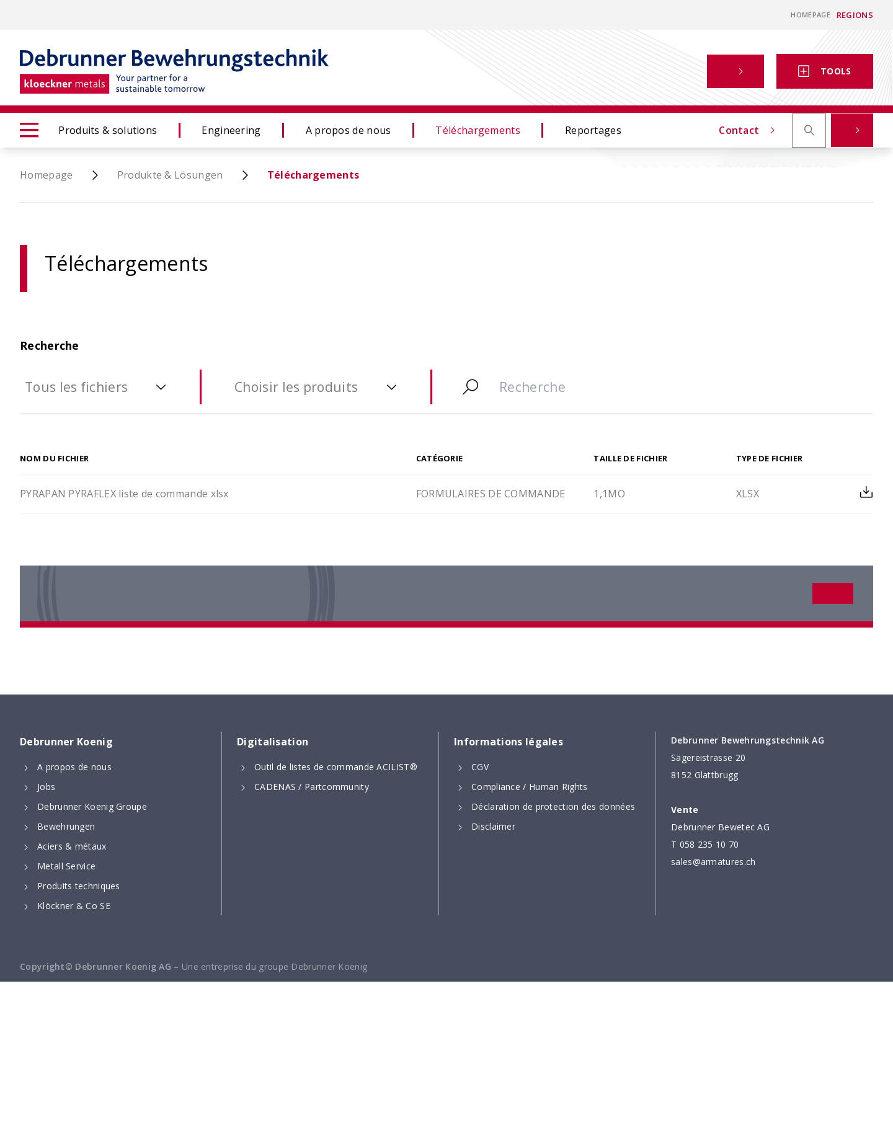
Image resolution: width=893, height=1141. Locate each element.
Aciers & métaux (72, 846)
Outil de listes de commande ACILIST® (335, 767)
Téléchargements (477, 130)
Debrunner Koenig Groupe (92, 806)
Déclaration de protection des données (553, 806)
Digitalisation (272, 741)
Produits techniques (78, 886)
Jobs (46, 786)
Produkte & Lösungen (170, 175)
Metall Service (66, 866)
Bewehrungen (66, 826)
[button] (735, 71)
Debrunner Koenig (66, 741)
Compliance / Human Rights (529, 786)
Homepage (810, 14)
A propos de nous (348, 130)
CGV (480, 767)
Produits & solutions (88, 130)
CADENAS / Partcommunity (311, 786)
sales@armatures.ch (713, 862)
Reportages (593, 130)
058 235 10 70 (709, 844)
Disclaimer (493, 826)
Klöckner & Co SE (73, 906)
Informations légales (508, 741)
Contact (666, 71)
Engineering (231, 130)
